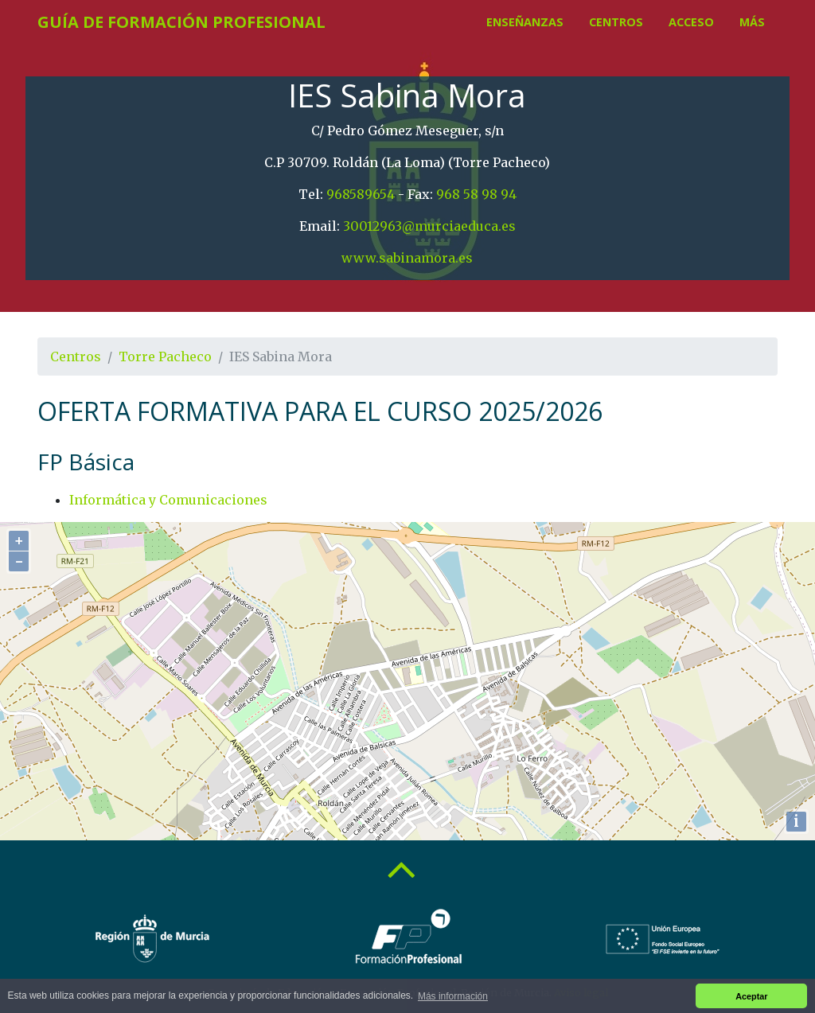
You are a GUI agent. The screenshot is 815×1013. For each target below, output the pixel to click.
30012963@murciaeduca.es (429, 226)
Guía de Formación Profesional (181, 22)
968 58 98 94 (476, 194)
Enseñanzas (524, 21)
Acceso (691, 21)
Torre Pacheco (165, 356)
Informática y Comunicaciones (168, 500)
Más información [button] (453, 996)
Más (752, 21)
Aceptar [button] (751, 996)
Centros (616, 21)
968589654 (360, 194)
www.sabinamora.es (407, 258)
